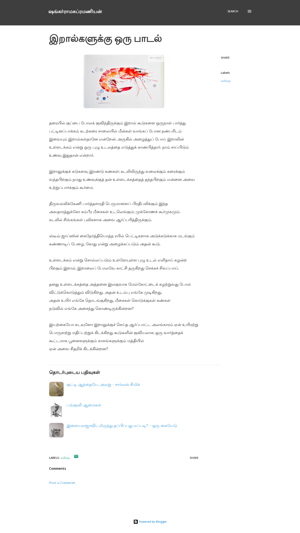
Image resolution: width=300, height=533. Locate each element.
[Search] (232, 11)
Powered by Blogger (150, 522)
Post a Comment (62, 483)
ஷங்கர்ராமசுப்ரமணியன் (75, 11)
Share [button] (225, 57)
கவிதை (225, 80)
